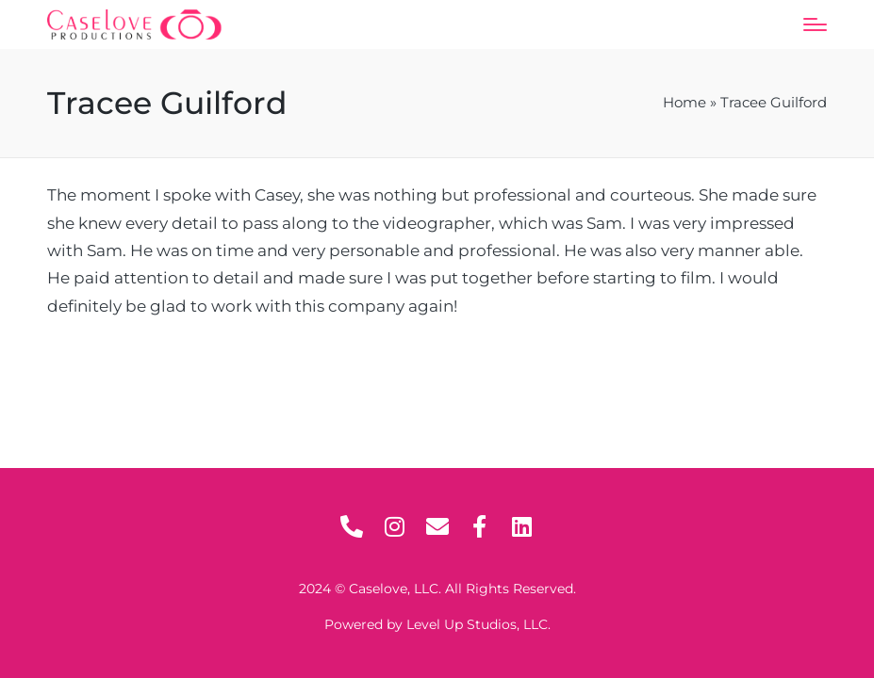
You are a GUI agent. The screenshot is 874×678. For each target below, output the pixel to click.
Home (684, 102)
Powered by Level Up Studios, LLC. (437, 624)
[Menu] (815, 24)
